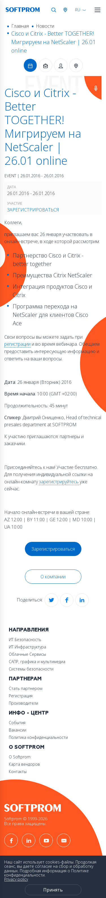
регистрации (17, 344)
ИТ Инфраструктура (27, 647)
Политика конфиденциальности (38, 737)
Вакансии (17, 730)
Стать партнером (25, 688)
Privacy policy (16, 879)
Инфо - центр (29, 713)
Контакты (18, 771)
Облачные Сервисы (27, 654)
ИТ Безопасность (25, 639)
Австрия (66, 10)
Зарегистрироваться (33, 210)
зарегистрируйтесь (59, 482)
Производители (23, 703)
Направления (29, 630)
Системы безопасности (31, 669)
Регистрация (21, 695)
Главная (20, 26)
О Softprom (26, 747)
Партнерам (25, 679)
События (17, 722)
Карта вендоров (24, 764)
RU (77, 9)
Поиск (53, 10)
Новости (45, 26)
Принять (53, 890)
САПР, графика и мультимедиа (37, 661)
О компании (53, 577)
